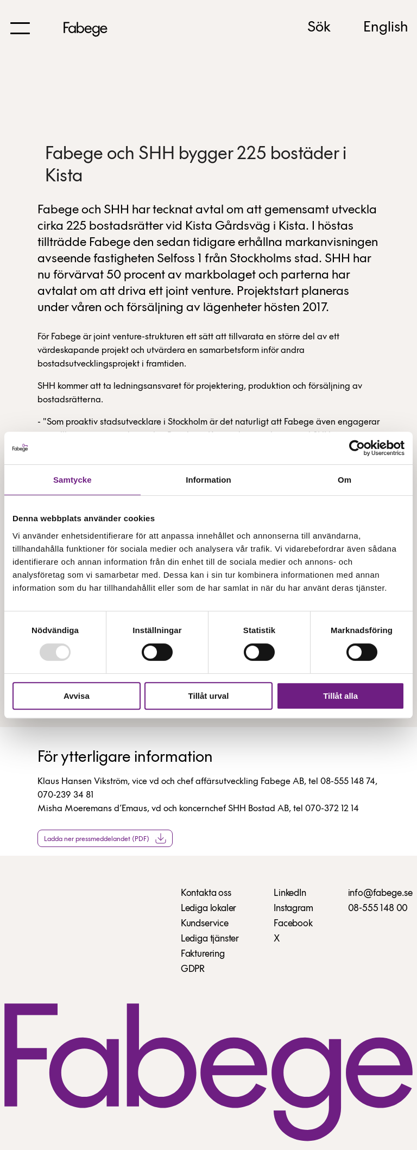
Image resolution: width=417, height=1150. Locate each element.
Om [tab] (344, 479)
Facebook (293, 924)
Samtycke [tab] (72, 479)
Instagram (293, 908)
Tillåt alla (340, 695)
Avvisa (77, 695)
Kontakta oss (206, 893)
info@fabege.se (380, 893)
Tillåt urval (208, 695)
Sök (319, 27)
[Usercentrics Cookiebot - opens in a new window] (357, 448)
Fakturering (203, 954)
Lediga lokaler (208, 908)
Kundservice (205, 924)
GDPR (193, 969)
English (385, 27)
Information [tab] (208, 479)
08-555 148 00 (378, 908)
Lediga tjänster (210, 939)
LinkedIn (290, 893)
